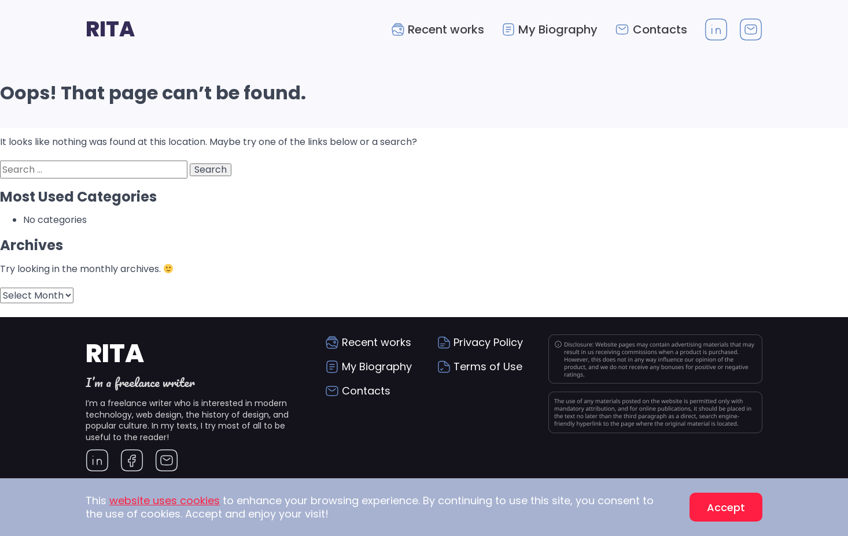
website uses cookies (164, 500)
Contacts (660, 29)
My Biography (558, 29)
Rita (110, 29)
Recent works (446, 29)
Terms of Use (488, 366)
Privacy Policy (488, 342)
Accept (726, 507)
